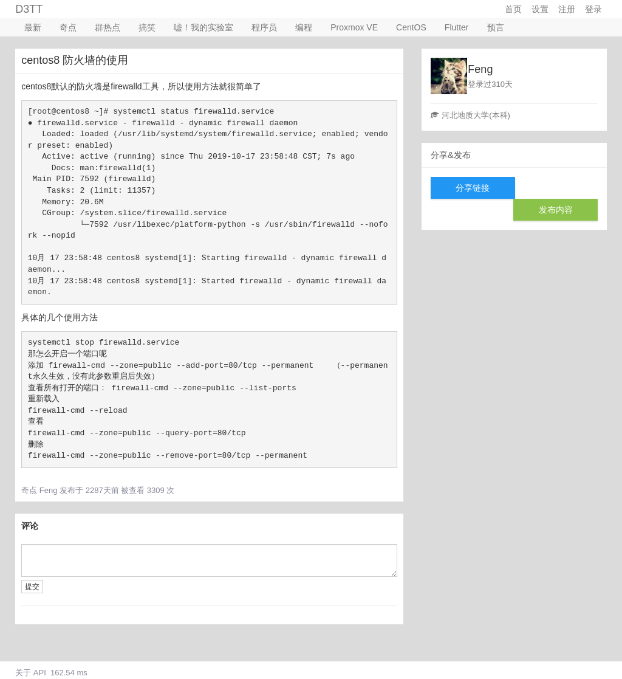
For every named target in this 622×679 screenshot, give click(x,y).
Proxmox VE (354, 27)
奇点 (68, 27)
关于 (23, 672)
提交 (32, 586)
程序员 (264, 27)
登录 (593, 9)
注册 (566, 9)
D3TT (29, 9)
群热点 (107, 27)
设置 (540, 9)
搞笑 (147, 27)
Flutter (457, 27)
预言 (495, 27)
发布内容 (556, 210)
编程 (303, 27)
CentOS (411, 27)
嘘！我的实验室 (203, 27)
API (39, 672)
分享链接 (473, 188)
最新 (32, 27)
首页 (513, 9)
